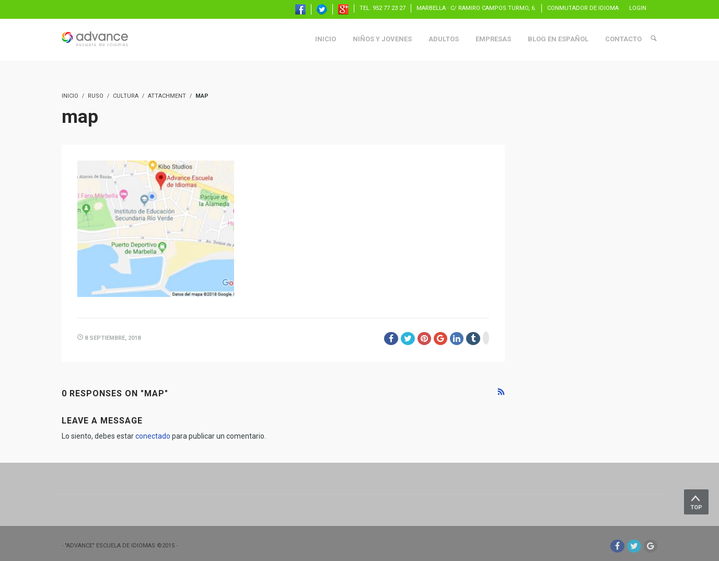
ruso (95, 96)
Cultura (125, 96)
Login (637, 8)
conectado (152, 436)
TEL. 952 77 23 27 (382, 8)
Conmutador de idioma (583, 8)
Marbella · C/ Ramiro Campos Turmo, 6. (476, 8)
